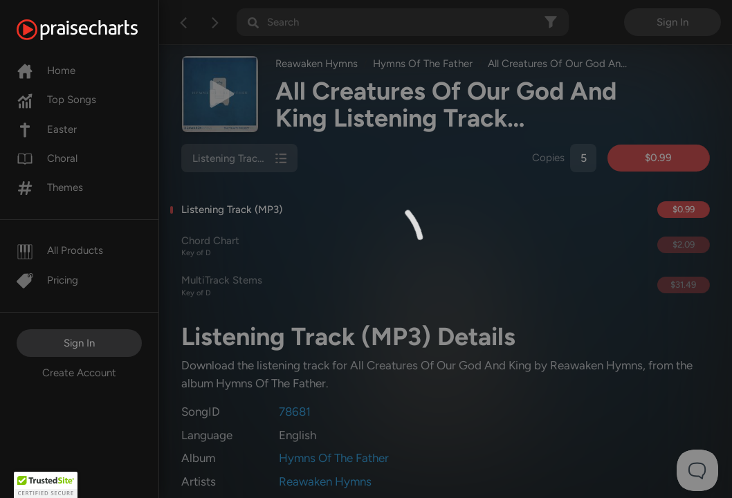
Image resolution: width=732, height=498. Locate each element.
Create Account (79, 373)
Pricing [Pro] (47, 280)
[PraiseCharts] (94, 29)
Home (46, 70)
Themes (50, 187)
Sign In (79, 343)
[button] (45, 485)
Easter (47, 129)
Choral (47, 158)
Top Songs (56, 99)
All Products (60, 250)
